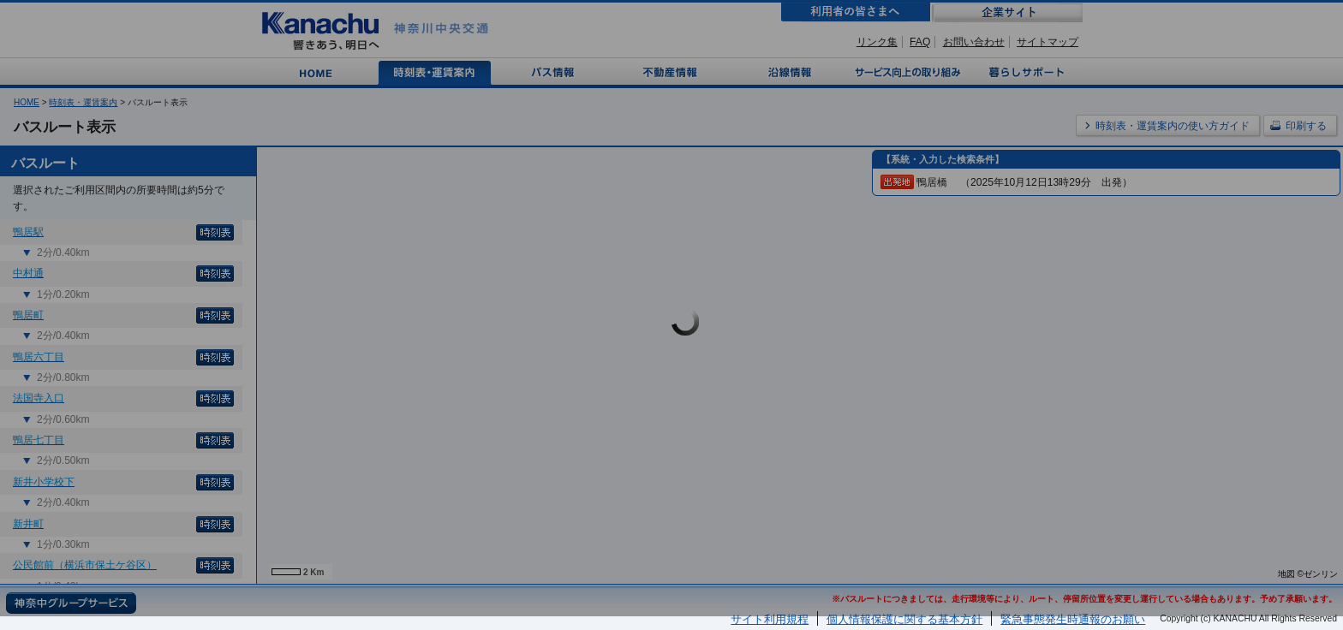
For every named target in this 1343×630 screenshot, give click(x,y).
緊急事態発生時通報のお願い (1072, 619)
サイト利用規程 (770, 619)
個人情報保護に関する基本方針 (904, 619)
